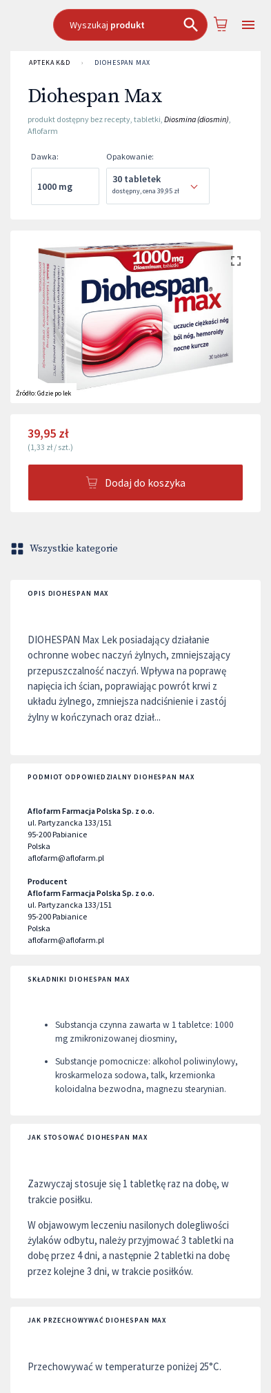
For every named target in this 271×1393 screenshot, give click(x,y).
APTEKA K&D (49, 63)
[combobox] (130, 25)
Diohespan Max (122, 63)
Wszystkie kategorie (65, 549)
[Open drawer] (248, 25)
